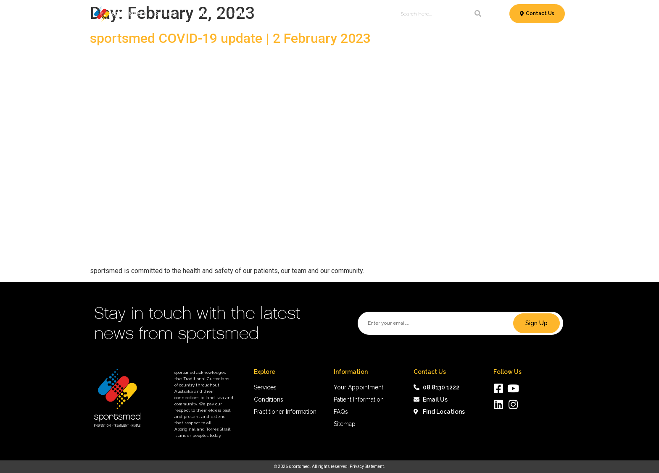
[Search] (477, 13)
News (352, 14)
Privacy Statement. (367, 466)
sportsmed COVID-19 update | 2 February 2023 (230, 38)
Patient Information (307, 13)
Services (169, 13)
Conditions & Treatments (231, 13)
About (377, 14)
